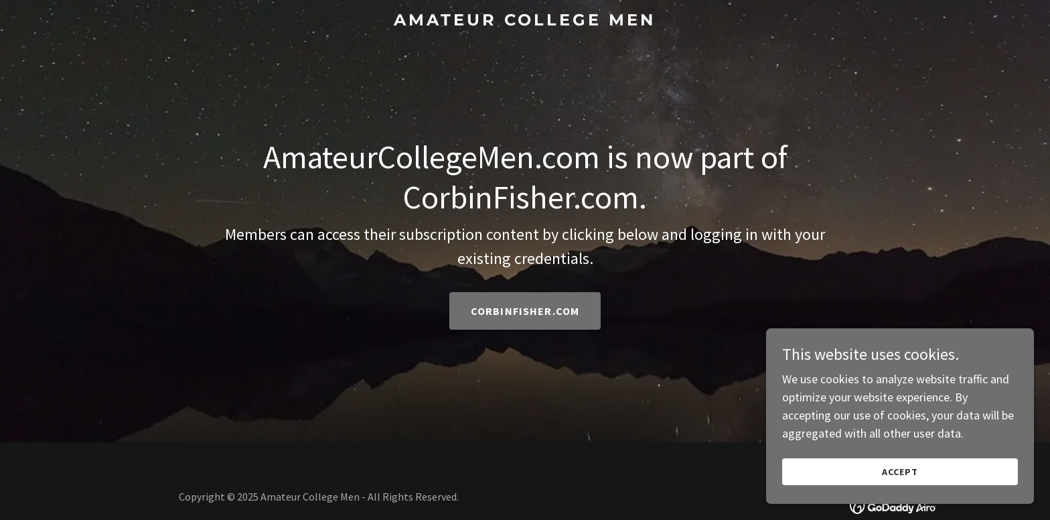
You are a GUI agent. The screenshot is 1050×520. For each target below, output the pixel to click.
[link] (525, 21)
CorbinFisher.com (525, 311)
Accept (900, 472)
